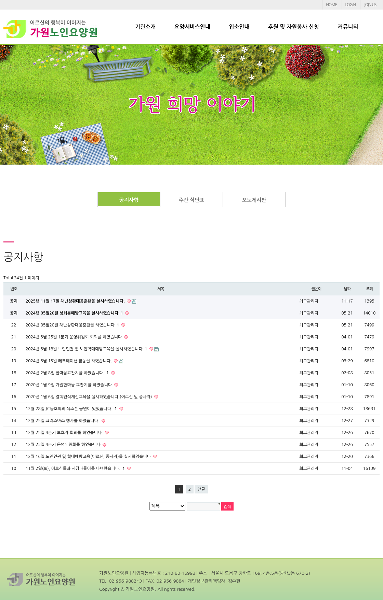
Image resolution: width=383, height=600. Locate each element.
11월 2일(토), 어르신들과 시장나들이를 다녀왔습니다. (76, 468)
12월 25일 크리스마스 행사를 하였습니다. (63, 421)
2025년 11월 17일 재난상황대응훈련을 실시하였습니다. (76, 301)
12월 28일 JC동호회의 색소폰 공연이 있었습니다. (72, 409)
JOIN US (370, 5)
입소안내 (239, 26)
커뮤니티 (348, 26)
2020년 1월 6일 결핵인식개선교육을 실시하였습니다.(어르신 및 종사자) (89, 397)
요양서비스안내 (192, 26)
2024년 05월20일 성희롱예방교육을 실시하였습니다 (75, 313)
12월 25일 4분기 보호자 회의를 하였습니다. (65, 433)
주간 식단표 (191, 200)
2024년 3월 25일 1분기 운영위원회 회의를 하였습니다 (74, 337)
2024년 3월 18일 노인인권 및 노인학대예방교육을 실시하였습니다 (87, 349)
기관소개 (145, 26)
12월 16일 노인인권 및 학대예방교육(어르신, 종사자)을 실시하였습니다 (89, 457)
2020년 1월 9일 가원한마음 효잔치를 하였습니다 (69, 385)
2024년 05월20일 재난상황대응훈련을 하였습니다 (73, 325)
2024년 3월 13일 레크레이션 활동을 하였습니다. (69, 361)
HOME (331, 5)
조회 (369, 289)
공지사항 (128, 200)
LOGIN (350, 5)
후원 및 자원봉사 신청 (293, 26)
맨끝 (201, 489)
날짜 (347, 289)
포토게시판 (254, 200)
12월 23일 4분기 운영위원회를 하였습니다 (64, 445)
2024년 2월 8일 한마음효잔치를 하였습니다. (68, 373)
